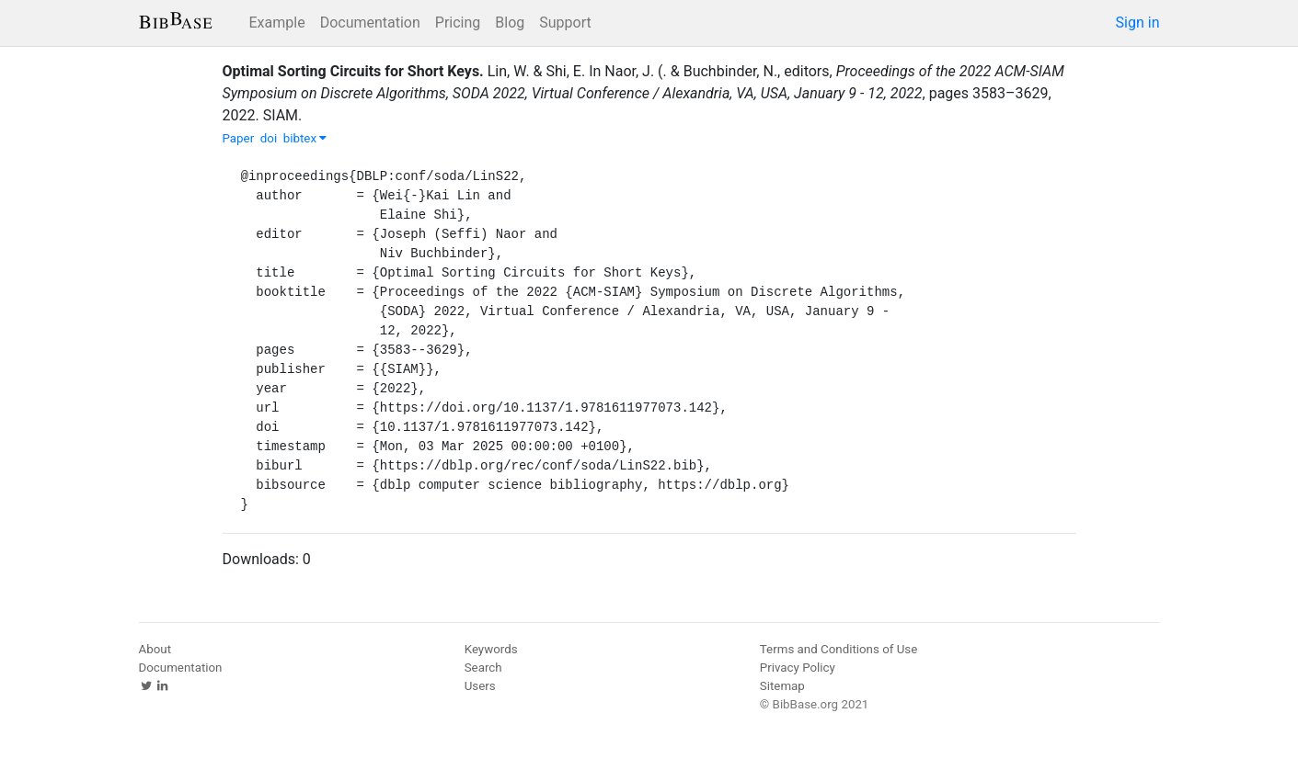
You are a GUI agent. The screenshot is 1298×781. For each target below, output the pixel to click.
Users (480, 686)
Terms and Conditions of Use (838, 649)
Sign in (1138, 22)
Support (565, 22)
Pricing (458, 22)
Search (483, 667)
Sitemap (782, 686)
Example (277, 22)
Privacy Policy (797, 667)
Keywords (491, 649)
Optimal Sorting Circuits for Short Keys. (353, 71)
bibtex (305, 138)
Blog (509, 22)
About (155, 649)
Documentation (370, 22)
